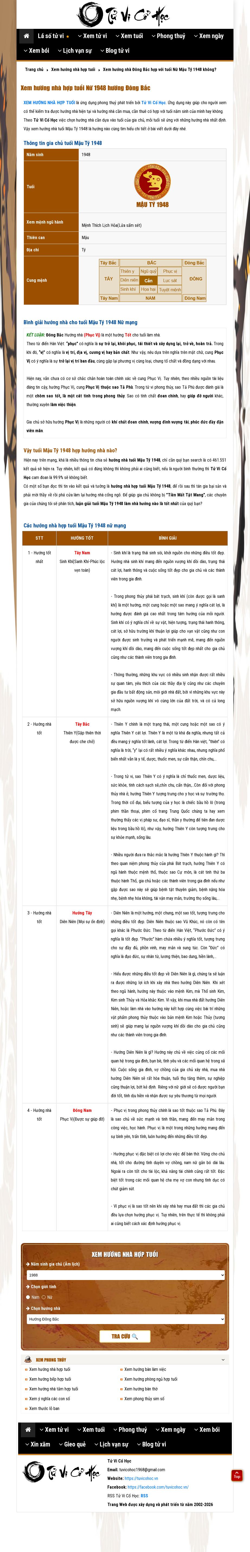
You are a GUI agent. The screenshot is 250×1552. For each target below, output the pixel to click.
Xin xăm (37, 1444)
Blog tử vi (114, 50)
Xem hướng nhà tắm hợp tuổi (53, 1389)
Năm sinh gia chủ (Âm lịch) (53, 1264)
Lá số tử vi (53, 36)
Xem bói (36, 50)
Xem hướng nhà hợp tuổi (49, 1369)
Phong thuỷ (168, 36)
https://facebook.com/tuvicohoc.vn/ (158, 1487)
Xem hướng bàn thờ (141, 1389)
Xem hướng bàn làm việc (145, 1369)
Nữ (47, 1297)
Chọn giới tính (41, 1286)
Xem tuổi (129, 36)
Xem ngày (209, 36)
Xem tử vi (92, 36)
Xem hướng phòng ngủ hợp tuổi (150, 1379)
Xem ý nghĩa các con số (49, 1398)
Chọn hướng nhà (43, 1308)
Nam (32, 1297)
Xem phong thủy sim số (144, 1398)
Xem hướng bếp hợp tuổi (50, 1379)
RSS (144, 1495)
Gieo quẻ (72, 1444)
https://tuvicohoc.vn (141, 1478)
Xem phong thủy (51, 1360)
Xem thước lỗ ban (44, 1408)
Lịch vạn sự (75, 50)
